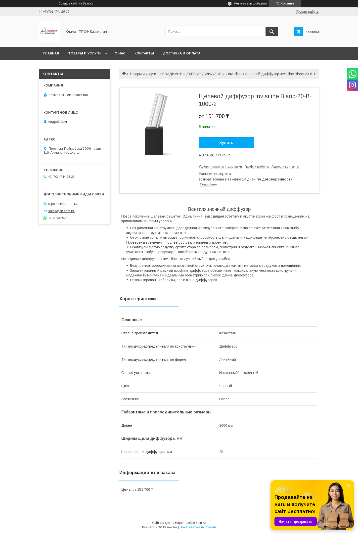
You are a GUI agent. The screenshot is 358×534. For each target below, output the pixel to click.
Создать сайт (67, 3)
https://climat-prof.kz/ (63, 204)
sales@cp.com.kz (61, 211)
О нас (120, 53)
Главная (51, 53)
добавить (260, 3)
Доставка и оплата (181, 53)
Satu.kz (201, 523)
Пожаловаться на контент (198, 527)
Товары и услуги (84, 53)
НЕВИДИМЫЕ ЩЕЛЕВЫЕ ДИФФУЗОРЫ (192, 74)
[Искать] (272, 31)
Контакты (144, 53)
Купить (226, 142)
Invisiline (235, 74)
